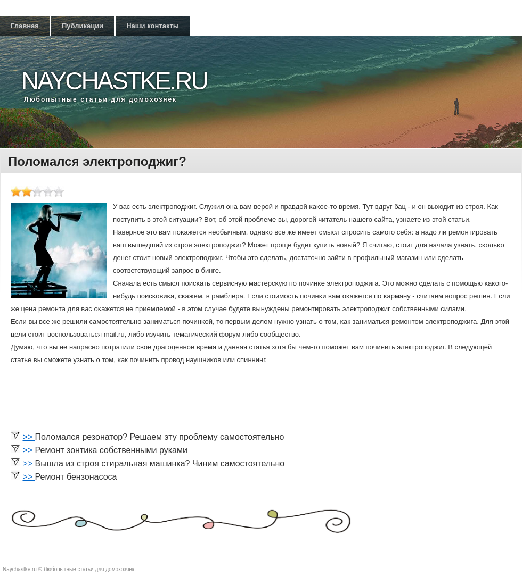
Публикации (82, 26)
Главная (25, 26)
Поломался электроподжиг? (97, 161)
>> (28, 436)
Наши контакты (152, 26)
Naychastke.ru (114, 81)
